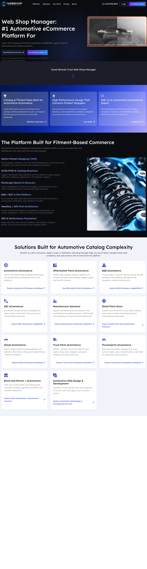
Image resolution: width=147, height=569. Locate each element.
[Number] (110, 4)
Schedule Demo (137, 4)
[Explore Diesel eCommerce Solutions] (24, 353)
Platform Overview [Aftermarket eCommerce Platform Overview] (36, 123)
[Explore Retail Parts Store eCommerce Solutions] (122, 316)
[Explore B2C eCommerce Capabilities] (24, 316)
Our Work (57, 4)
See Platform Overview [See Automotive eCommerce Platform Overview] (14, 53)
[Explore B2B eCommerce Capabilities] (122, 279)
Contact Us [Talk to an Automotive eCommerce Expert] (137, 123)
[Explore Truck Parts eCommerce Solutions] (73, 353)
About (74, 4)
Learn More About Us (13, 459)
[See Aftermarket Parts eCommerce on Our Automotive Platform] (73, 279)
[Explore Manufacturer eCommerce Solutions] (73, 316)
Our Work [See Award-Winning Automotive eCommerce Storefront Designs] (89, 123)
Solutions (46, 4)
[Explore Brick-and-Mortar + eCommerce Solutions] (24, 392)
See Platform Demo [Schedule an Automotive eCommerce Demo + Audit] (40, 53)
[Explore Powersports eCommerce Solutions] (122, 353)
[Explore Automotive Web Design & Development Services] (73, 392)
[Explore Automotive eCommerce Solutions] (24, 279)
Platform (36, 4)
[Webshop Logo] (11, 4)
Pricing (66, 4)
